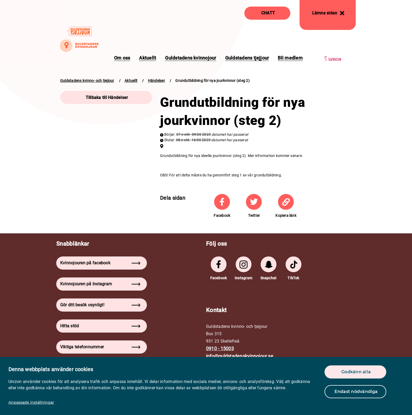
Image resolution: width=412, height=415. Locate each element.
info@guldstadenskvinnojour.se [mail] (239, 356)
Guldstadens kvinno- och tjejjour (87, 80)
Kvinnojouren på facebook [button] (100, 262)
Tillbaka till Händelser (107, 97)
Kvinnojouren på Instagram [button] (100, 283)
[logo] (79, 39)
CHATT (268, 12)
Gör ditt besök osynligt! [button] (100, 304)
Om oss (122, 58)
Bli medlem (290, 58)
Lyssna (334, 58)
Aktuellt (147, 58)
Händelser (156, 80)
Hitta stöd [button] (100, 325)
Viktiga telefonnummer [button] (100, 346)
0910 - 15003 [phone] (220, 348)
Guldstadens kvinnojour (190, 58)
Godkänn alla (356, 371)
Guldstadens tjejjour (247, 58)
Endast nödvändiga (356, 391)
